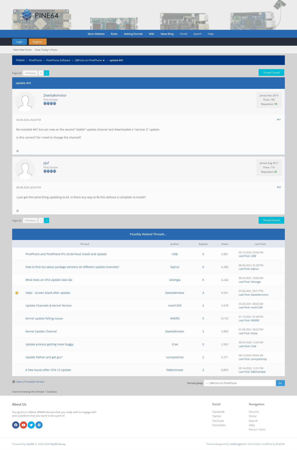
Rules (114, 34)
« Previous (30, 73)
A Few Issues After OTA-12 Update (48, 370)
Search (197, 34)
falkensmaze (174, 370)
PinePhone (35, 60)
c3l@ (175, 254)
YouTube (218, 421)
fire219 (280, 444)
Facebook (218, 412)
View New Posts (22, 49)
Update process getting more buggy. (49, 344)
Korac (254, 333)
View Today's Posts (46, 49)
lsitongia (175, 280)
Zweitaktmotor (54, 95)
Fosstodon (219, 425)
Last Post (244, 256)
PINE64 (20, 60)
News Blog (167, 34)
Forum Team (257, 429)
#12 (279, 187)
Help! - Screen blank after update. (48, 293)
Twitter (217, 416)
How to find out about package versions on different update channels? (72, 267)
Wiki (151, 34)
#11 (279, 119)
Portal (183, 34)
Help (210, 34)
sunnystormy (175, 357)
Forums (254, 412)
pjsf (46, 163)
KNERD (175, 318)
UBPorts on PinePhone (88, 60)
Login (19, 42)
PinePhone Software (58, 60)
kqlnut (175, 267)
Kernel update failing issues (44, 318)
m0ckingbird (237, 444)
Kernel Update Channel (41, 331)
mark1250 (174, 305)
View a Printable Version (30, 381)
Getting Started (133, 34)
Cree (175, 344)
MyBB (30, 444)
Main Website (96, 34)
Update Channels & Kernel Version (48, 305)
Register (37, 42)
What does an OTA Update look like (48, 280)
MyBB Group (57, 444)
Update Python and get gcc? (44, 357)
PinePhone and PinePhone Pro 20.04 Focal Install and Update (66, 254)
